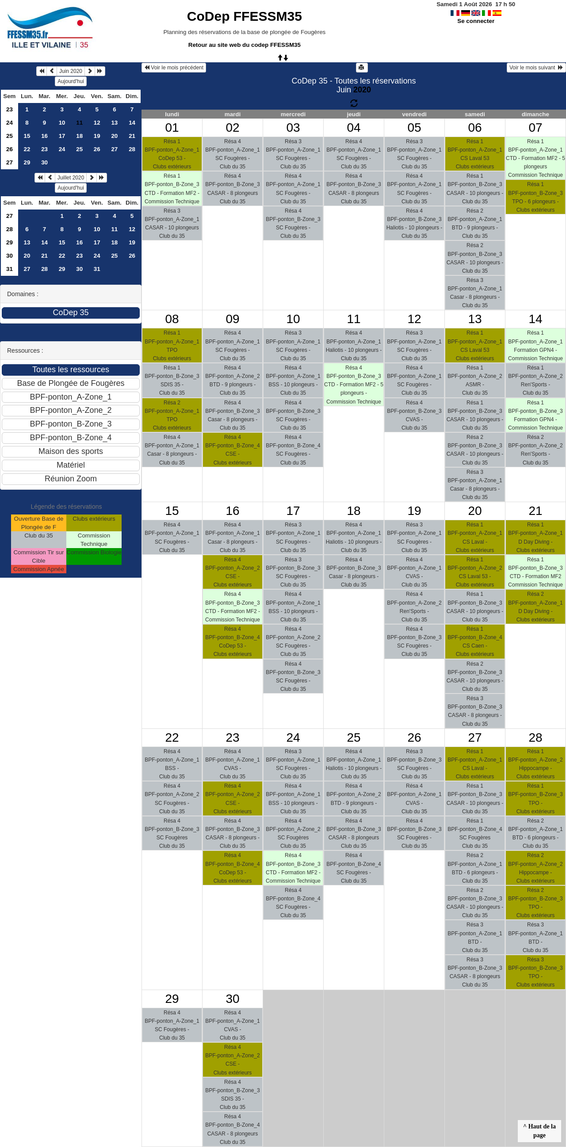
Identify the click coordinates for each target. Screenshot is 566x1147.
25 (9, 136)
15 (27, 136)
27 (114, 149)
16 (44, 136)
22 (27, 149)
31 (9, 269)
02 (232, 127)
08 (172, 319)
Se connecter (475, 21)
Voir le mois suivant (536, 68)
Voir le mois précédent (173, 68)
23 (9, 109)
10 (62, 122)
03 (293, 127)
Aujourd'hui (70, 81)
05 (414, 127)
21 (132, 136)
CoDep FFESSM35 (244, 16)
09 (232, 319)
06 (475, 127)
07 (535, 127)
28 (132, 149)
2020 (362, 89)
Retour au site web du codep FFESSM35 (244, 45)
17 (62, 136)
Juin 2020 (70, 71)
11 (114, 229)
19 (97, 136)
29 (27, 162)
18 (79, 136)
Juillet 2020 (70, 178)
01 (172, 127)
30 (44, 162)
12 (97, 122)
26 (9, 149)
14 (132, 122)
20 (114, 136)
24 (9, 122)
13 (114, 122)
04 (353, 127)
